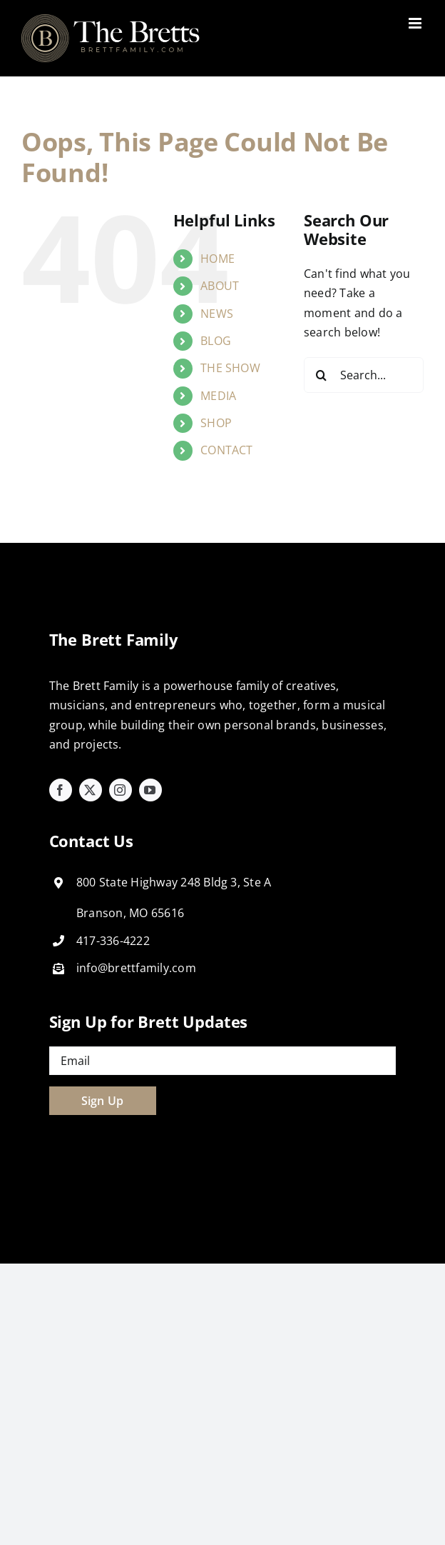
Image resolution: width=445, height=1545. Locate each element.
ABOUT (219, 286)
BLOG (215, 341)
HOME (217, 258)
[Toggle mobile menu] (416, 23)
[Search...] (364, 375)
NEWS (216, 313)
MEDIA (218, 396)
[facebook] (60, 790)
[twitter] (90, 790)
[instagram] (120, 790)
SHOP (216, 423)
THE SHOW (230, 368)
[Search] (321, 375)
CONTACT (226, 450)
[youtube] (150, 790)
